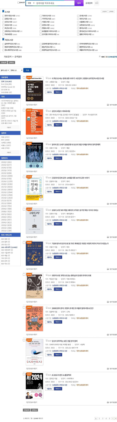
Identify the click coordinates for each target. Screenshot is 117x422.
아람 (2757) (5, 137)
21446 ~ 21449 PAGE (115, 418)
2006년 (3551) (6, 217)
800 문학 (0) (5, 261)
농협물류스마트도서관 (49, 31)
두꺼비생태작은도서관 (89, 43)
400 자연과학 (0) (7, 250)
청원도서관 (45, 28)
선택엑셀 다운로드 (109, 62)
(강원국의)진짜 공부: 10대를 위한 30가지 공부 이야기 (70, 177)
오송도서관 (8, 25)
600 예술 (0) (5, 255)
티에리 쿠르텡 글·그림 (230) (8, 112)
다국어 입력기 (97, 3)
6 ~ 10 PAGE (113, 418)
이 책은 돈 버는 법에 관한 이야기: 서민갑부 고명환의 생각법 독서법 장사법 (78, 78)
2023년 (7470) (6, 170)
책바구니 (58, 92)
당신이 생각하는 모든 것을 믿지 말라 (64, 341)
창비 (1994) (5, 140)
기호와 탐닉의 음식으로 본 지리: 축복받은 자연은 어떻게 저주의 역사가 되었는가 (80, 243)
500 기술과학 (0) (7, 253)
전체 (6, 81)
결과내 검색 (21, 2)
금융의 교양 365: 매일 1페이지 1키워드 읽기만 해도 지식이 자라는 (75, 210)
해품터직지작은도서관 (89, 50)
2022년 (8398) (6, 173)
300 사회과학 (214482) (9, 247)
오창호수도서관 (85, 25)
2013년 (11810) (7, 198)
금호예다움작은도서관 (51, 43)
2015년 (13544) (7, 192)
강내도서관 (83, 15)
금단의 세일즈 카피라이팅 (61, 111)
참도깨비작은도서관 (13, 50)
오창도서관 (45, 25)
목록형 (113, 69)
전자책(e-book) (8, 87)
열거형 (110, 69)
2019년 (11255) (7, 181)
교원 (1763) (5, 148)
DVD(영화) (6, 92)
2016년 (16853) (7, 189)
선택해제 (111, 11)
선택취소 (11, 62)
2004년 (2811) (6, 222)
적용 (27, 70)
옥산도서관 (8, 28)
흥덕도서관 (83, 28)
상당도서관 (8, 22)
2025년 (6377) (6, 165)
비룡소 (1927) (6, 145)
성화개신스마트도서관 (12, 31)
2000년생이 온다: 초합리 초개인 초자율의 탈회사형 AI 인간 (72, 308)
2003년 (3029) (6, 225)
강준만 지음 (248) (7, 108)
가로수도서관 (46, 15)
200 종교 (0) (5, 244)
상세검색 (89, 3)
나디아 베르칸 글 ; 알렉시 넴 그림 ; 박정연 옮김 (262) (9, 103)
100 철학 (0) (5, 242)
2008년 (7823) (6, 211)
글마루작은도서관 (12, 43)
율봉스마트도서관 (85, 34)
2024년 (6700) (6, 167)
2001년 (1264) (6, 230)
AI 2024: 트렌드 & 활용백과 (61, 375)
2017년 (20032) (7, 187)
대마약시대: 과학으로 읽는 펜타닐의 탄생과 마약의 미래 (71, 275)
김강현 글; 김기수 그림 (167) (8, 117)
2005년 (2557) (6, 220)
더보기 (10, 127)
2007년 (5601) (6, 214)
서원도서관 (45, 22)
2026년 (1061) (6, 162)
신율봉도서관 (84, 22)
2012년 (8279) (6, 200)
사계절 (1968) (6, 142)
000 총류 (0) (5, 239)
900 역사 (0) (5, 263)
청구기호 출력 (113, 105)
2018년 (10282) (7, 184)
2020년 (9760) (6, 178)
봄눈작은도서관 (49, 47)
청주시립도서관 (10, 15)
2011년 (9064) (6, 203)
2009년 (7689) (6, 209)
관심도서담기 (33, 105)
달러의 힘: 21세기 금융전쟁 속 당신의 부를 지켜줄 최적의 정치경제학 (76, 144)
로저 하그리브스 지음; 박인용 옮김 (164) (9, 122)
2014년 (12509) (7, 195)
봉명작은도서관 (86, 47)
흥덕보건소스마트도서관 (88, 31)
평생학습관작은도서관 (51, 50)
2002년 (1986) (6, 228)
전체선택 (104, 11)
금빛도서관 (8, 18)
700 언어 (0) (5, 258)
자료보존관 (8, 34)
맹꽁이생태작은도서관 (14, 47)
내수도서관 (83, 18)
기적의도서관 (46, 18)
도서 (6, 84)
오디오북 (5, 89)
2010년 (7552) (6, 206)
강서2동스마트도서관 (49, 34)
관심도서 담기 (76, 62)
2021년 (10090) (7, 176)
